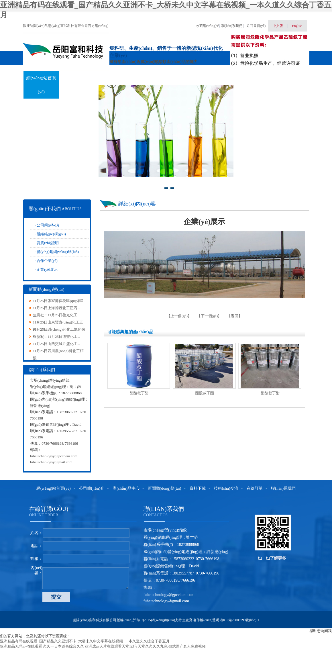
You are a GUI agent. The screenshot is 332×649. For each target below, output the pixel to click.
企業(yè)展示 (47, 269)
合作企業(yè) (47, 260)
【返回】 (234, 316)
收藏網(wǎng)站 (208, 26)
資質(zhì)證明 (48, 243)
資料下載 (184, 78)
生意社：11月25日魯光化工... (56, 315)
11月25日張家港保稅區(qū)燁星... (60, 301)
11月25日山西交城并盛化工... (56, 344)
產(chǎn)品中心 (113, 78)
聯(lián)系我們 (232, 26)
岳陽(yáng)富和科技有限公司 (94, 620)
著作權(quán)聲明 (206, 620)
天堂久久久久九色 (153, 646)
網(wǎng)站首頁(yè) (41, 85)
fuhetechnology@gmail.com (51, 462)
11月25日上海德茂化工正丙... (56, 308)
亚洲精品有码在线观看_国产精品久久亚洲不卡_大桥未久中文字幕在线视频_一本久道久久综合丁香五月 (85, 641)
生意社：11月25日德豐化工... (56, 336)
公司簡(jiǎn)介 (48, 225)
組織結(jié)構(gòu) (51, 234)
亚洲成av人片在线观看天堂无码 (111, 646)
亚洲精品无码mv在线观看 (21, 646)
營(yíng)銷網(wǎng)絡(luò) (58, 252)
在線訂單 (255, 78)
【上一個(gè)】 (179, 316)
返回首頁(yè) (256, 26)
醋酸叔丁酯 (139, 393)
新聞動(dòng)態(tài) (148, 85)
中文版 (278, 26)
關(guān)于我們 (77, 78)
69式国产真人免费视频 (187, 646)
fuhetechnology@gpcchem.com (53, 456)
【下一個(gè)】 (209, 316)
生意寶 (187, 620)
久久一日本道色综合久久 (63, 646)
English (297, 26)
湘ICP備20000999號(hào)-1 (239, 620)
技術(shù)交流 (220, 78)
